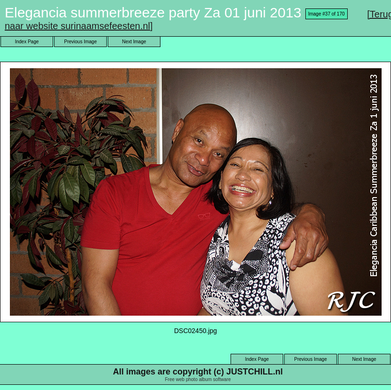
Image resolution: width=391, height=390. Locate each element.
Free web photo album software (198, 379)
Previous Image (80, 41)
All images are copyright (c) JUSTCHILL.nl (198, 371)
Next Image (134, 41)
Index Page (27, 41)
